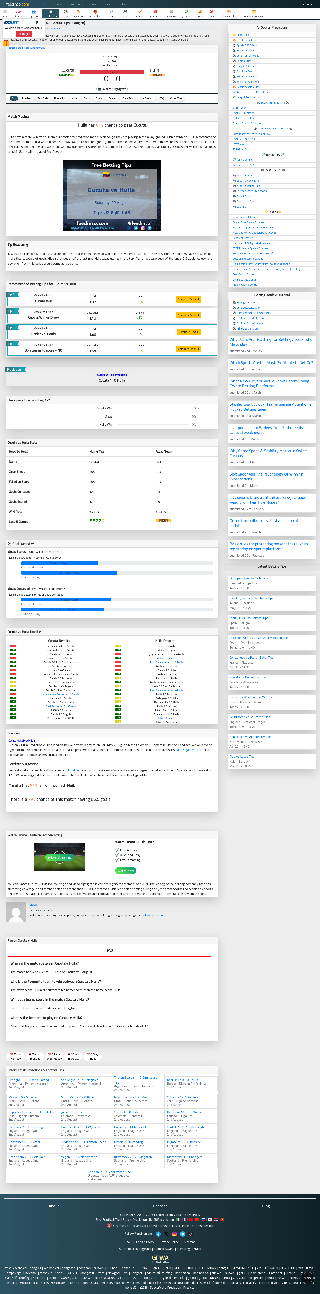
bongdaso (69, 1268)
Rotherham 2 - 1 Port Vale (26, 1157)
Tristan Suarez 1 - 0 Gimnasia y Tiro (135, 1079)
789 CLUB (239, 1278)
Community (75, 4)
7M (259, 1268)
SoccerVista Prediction (165, 1287)
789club (294, 1278)
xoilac (263, 1283)
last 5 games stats (190, 750)
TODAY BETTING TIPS (273, 102)
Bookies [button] (122, 4)
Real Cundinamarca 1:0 (166, 690)
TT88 (144, 1278)
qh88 (156, 1268)
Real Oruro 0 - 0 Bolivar (183, 1080)
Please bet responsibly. (198, 1226)
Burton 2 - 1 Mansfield (130, 1127)
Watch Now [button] (126, 871)
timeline (73, 770)
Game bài (276, 1273)
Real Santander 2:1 (61, 706)
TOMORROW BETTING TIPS (273, 128)
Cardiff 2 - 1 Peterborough (185, 1127)
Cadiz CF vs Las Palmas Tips (248, 618)
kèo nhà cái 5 (152, 1283)
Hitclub (291, 1273)
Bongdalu (137, 1273)
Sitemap (190, 1242)
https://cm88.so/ (53, 1283)
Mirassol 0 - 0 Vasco (22, 1097)
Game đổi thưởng (17, 1278)
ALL (14, 98)
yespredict (256, 1278)
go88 (243, 1273)
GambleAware (163, 1249)
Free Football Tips (108, 1219)
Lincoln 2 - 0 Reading (128, 1142)
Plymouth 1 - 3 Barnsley (184, 1142)
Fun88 (225, 1278)
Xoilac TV (39, 1278)
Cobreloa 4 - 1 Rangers (183, 1097)
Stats (87, 98)
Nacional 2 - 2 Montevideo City (109, 1172)
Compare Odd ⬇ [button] (189, 331)
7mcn (100, 1273)
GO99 (65, 1278)
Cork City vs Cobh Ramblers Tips (251, 598)
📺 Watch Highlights (112, 88)
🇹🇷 (191, 1219)
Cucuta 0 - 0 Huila (126, 1112)
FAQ (161, 98)
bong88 (35, 1268)
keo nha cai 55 (105, 1278)
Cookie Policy (145, 1242)
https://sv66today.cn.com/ (121, 1283)
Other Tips (176, 98)
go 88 (192, 1278)
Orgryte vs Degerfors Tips (247, 677)
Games (112, 98)
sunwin (99, 1268)
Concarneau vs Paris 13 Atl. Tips (251, 657)
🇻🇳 (222, 1219)
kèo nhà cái (51, 1268)
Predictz (189, 1287)
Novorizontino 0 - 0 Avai (131, 1097)
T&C (128, 1242)
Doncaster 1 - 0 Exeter (24, 1142)
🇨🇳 (197, 1219)
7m (125, 1273)
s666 (136, 1268)
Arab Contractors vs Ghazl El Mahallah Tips (259, 638)
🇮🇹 (178, 1219)
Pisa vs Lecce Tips (242, 756)
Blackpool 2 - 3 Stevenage (26, 1127)
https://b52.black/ (52, 1273)
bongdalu (85, 1268)
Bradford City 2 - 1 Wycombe (81, 1127)
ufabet (53, 1278)
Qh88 (167, 1268)
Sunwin (87, 1278)
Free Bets (127, 98)
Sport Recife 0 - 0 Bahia (77, 1097)
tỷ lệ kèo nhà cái (16, 1268)
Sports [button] (57, 4)
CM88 (95, 1283)
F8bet (72, 1283)
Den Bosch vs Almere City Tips (250, 737)
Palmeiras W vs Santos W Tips (250, 697)
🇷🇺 (203, 1219)
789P (75, 1278)
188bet (112, 1268)
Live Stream (146, 98)
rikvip (309, 1268)
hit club (12, 1283)
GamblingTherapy (189, 1249)
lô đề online (258, 1273)
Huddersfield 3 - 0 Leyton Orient (83, 1142)
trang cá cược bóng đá (180, 1283)
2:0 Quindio (166, 718)
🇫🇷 (184, 1219)
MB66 (178, 1268)
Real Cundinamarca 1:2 (166, 662)
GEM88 (73, 1273)
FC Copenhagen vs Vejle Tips (248, 578)
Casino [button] (92, 4)
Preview (26, 98)
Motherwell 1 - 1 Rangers (184, 1157)
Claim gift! (24, 34)
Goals (99, 98)
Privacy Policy (169, 1242)
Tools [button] (106, 4)
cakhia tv (235, 1283)
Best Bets (42, 98)
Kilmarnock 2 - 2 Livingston (133, 1157)
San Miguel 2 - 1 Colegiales (79, 1080)
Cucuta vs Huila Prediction (26, 48)
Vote (75, 98)
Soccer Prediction (135, 1219)
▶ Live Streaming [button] (60, 857)
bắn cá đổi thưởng (159, 1273)
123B (143, 1287)
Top (308, 1278)
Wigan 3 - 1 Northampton (79, 1157)
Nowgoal (114, 1273)
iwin (300, 1268)
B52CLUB (288, 1268)
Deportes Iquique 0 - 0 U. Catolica (31, 1112)
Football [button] (40, 4)
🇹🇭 (216, 1219)
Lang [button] (308, 4)
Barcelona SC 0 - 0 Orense (185, 1112)
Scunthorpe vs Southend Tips (249, 717)
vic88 (121, 1278)
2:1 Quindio (166, 658)
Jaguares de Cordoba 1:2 (60, 694)
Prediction (60, 98)
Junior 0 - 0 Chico (72, 1112)
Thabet (125, 1268)
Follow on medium (154, 915)
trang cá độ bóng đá (212, 1283)
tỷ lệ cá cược (289, 1283)
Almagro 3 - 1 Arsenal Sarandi (28, 1080)
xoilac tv (250, 1283)
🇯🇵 (210, 1219)
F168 (190, 1268)
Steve (33, 905)
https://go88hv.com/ (22, 1273)
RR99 (132, 1278)
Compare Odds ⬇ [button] (189, 299)
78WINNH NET (242, 1268)
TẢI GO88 (271, 1268)
